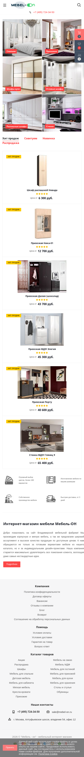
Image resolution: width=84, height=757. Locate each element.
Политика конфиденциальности (42, 591)
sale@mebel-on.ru (62, 712)
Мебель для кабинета (21, 682)
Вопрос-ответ (41, 646)
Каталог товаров (42, 654)
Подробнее (11, 564)
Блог (42, 610)
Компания (42, 586)
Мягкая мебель (21, 687)
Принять (10, 747)
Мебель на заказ (62, 660)
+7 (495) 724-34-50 (43, 12)
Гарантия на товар (42, 641)
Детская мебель (21, 678)
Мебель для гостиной (62, 669)
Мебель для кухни (62, 678)
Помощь (42, 627)
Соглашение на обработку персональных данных (42, 619)
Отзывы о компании (42, 605)
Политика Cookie (47, 753)
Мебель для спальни (21, 673)
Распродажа (21, 664)
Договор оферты (42, 596)
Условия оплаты (42, 632)
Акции (21, 660)
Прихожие (21, 696)
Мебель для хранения (62, 682)
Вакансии (42, 601)
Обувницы (62, 692)
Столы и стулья (62, 687)
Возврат (42, 614)
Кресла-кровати (21, 692)
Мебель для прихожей (62, 673)
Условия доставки (42, 637)
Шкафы (21, 669)
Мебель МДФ (62, 664)
